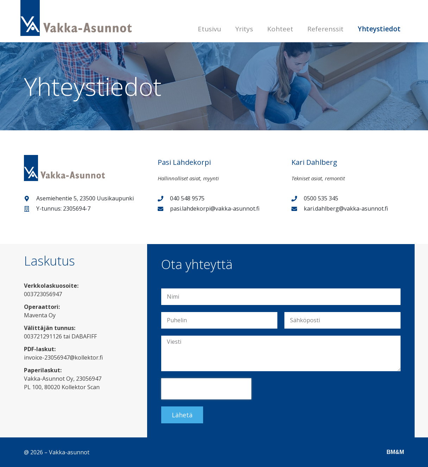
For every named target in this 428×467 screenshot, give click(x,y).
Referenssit (325, 28)
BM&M (395, 452)
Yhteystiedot (379, 28)
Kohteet (280, 28)
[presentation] (206, 388)
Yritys (244, 28)
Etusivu (209, 28)
